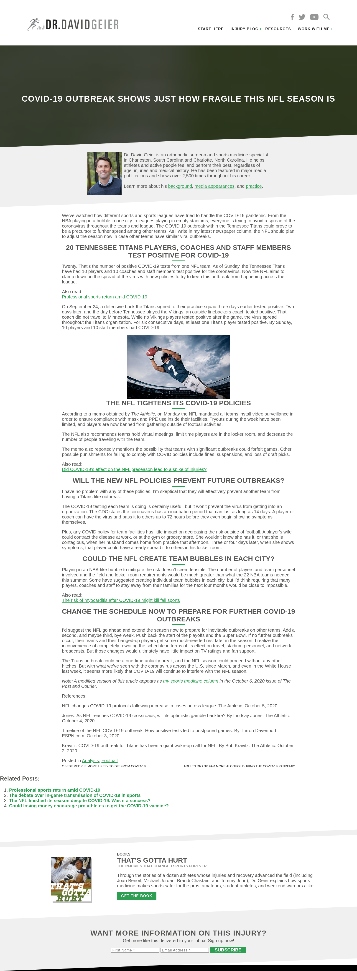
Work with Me (314, 29)
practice (254, 186)
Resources (278, 29)
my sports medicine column (190, 680)
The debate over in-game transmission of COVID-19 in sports (75, 795)
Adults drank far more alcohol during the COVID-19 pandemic (239, 766)
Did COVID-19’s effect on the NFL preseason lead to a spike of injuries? (134, 469)
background (180, 186)
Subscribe (228, 949)
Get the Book (136, 896)
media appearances (214, 186)
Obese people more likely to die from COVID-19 (104, 766)
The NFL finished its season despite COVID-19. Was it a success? (79, 800)
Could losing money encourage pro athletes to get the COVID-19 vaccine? (89, 805)
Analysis (90, 760)
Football (109, 760)
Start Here (211, 29)
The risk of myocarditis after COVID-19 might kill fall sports (121, 600)
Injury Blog (245, 29)
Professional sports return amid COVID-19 (104, 296)
